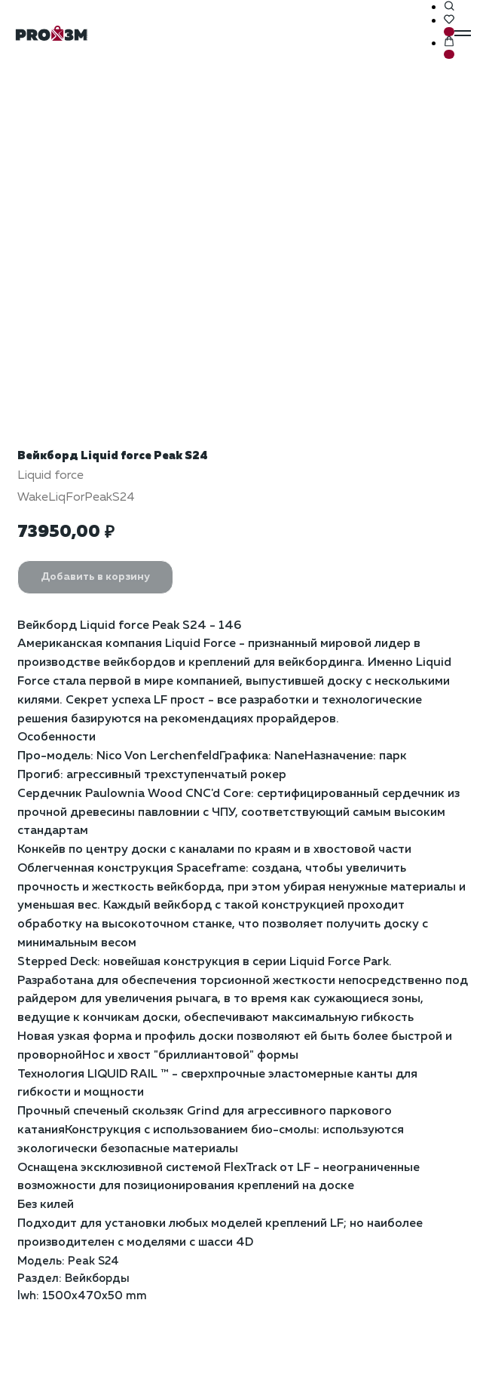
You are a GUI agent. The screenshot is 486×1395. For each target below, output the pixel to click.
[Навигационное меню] (462, 33)
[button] (449, 7)
